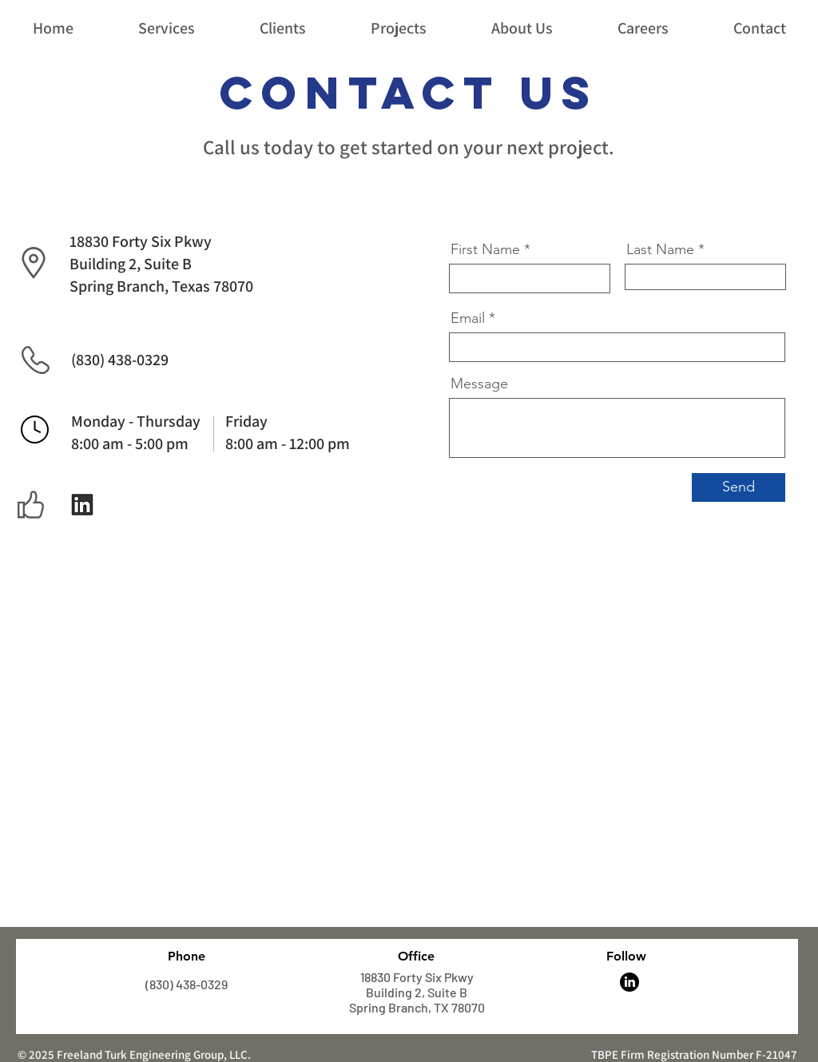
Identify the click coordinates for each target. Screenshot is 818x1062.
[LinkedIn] (629, 982)
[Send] (738, 487)
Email (468, 318)
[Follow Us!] (82, 504)
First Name (485, 249)
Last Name (660, 249)
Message (479, 383)
